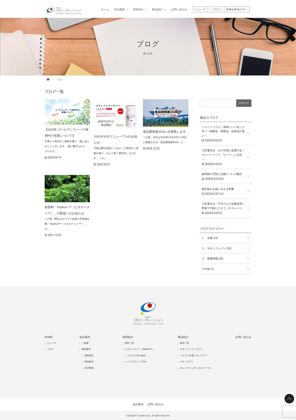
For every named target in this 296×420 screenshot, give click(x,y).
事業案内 (86, 349)
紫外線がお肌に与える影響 (218, 189)
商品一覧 (184, 343)
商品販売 (89, 361)
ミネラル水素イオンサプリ (193, 355)
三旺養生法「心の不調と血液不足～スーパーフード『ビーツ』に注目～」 (223, 155)
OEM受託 (89, 368)
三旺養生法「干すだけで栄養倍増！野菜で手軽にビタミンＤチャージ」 (223, 206)
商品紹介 (157, 9)
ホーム (105, 9)
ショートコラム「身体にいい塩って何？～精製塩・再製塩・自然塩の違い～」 (223, 131)
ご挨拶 (85, 343)
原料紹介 (138, 9)
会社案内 (84, 337)
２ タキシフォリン (214, 248)
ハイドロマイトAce (135, 361)
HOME (49, 337)
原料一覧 (129, 343)
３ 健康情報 (210, 258)
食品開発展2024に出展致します (164, 131)
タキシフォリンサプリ (191, 349)
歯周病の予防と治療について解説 (222, 174)
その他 (206, 268)
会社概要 (119, 9)
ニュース (200, 9)
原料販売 (89, 355)
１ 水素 (207, 237)
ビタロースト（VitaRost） (139, 349)
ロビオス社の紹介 (137, 355)
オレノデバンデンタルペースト (196, 368)
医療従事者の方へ (237, 9)
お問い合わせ (179, 9)
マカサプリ (186, 361)
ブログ (216, 9)
